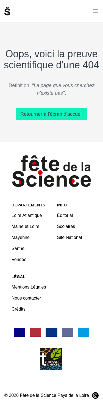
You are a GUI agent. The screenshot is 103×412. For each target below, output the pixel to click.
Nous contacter (26, 298)
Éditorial (65, 215)
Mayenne (21, 237)
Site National (69, 237)
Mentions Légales (29, 287)
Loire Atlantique (27, 215)
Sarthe (18, 248)
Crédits (19, 309)
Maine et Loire (25, 226)
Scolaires (66, 226)
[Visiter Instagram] (95, 395)
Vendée (19, 259)
